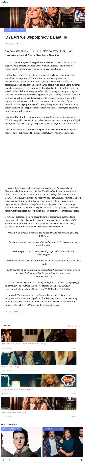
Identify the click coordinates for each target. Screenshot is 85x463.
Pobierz (22, 334)
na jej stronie (53, 290)
